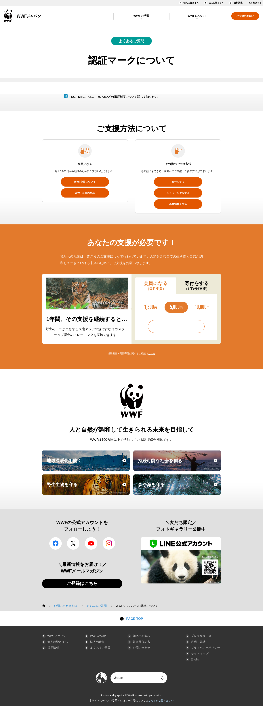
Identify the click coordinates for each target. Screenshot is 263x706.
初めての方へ (141, 636)
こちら (151, 353)
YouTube (91, 543)
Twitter (73, 543)
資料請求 (238, 2)
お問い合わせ (141, 647)
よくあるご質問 (131, 41)
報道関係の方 (141, 641)
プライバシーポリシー (205, 647)
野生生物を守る (88, 488)
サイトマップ (199, 653)
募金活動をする (178, 203)
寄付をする (178, 181)
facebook (55, 543)
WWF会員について (85, 181)
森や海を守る (179, 488)
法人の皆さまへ (216, 2)
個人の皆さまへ (191, 2)
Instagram (109, 543)
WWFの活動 (141, 15)
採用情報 (53, 647)
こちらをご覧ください (161, 700)
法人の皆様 (97, 641)
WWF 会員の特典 (85, 192)
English (195, 659)
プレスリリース (201, 636)
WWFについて (197, 15)
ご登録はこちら (82, 583)
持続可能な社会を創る (179, 464)
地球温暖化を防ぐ (88, 464)
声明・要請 (198, 641)
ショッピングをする (178, 192)
